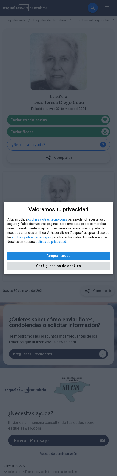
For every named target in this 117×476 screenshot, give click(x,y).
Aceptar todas (59, 256)
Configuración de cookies (58, 266)
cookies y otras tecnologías (47, 219)
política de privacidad (51, 242)
